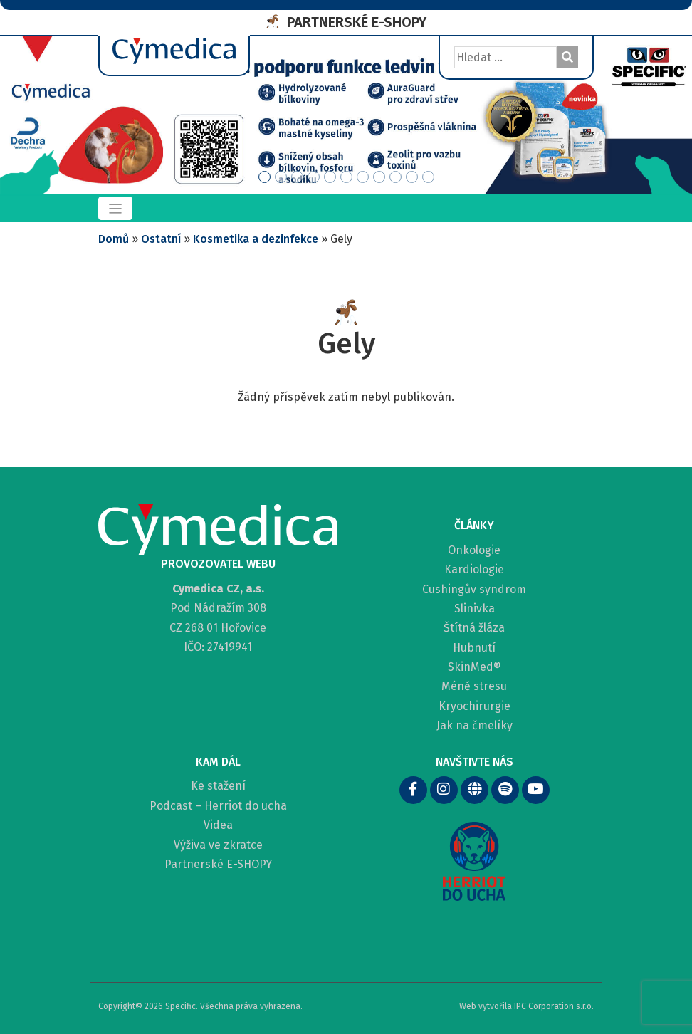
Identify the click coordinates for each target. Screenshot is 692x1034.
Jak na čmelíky (474, 725)
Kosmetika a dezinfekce (255, 239)
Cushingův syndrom (474, 589)
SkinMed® (474, 667)
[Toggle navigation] (115, 208)
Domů (113, 239)
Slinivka (474, 608)
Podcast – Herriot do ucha (218, 806)
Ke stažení (218, 786)
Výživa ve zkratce (218, 845)
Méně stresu (474, 686)
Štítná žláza (474, 627)
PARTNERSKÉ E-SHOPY (356, 22)
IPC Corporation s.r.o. (554, 1006)
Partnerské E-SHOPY (218, 864)
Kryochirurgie (474, 706)
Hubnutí (474, 647)
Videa (218, 825)
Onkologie (474, 550)
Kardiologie (474, 569)
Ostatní (161, 239)
